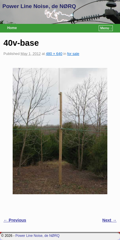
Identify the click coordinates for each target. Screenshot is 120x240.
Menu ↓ (106, 28)
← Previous (14, 220)
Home (12, 28)
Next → (109, 220)
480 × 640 (54, 54)
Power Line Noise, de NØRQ (39, 6)
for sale (73, 54)
